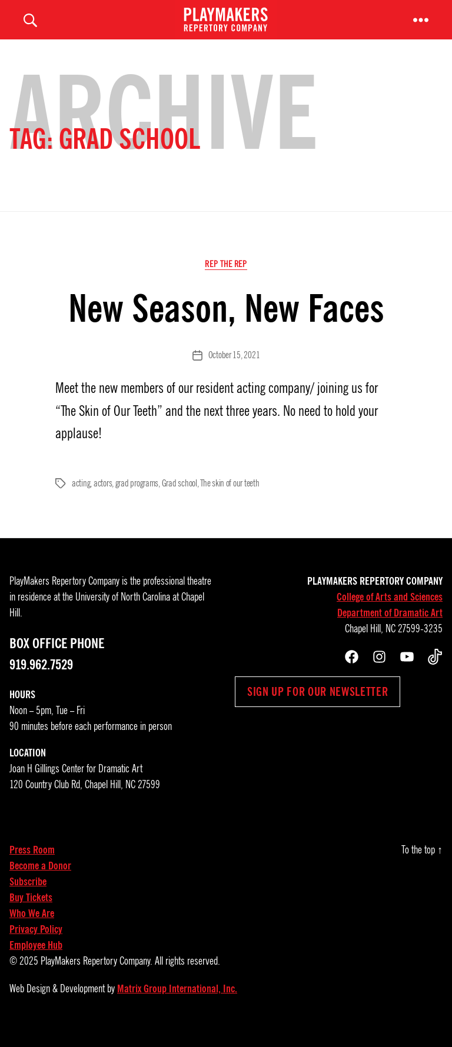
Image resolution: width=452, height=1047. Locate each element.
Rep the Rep (226, 277)
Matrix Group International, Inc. (177, 1003)
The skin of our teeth (229, 498)
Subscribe (27, 896)
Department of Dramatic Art (390, 627)
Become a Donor (40, 880)
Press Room (32, 864)
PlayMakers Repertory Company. (96, 975)
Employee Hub (35, 959)
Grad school (179, 498)
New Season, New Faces (226, 323)
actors (103, 498)
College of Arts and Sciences (390, 611)
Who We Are (31, 928)
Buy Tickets (30, 912)
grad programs (137, 498)
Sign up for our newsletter (317, 705)
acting (81, 498)
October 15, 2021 (234, 369)
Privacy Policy (35, 943)
